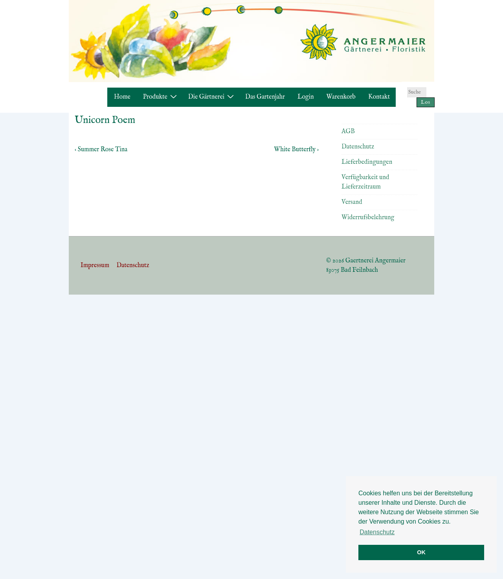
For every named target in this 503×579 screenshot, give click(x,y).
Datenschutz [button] (377, 532)
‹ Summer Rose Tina (101, 150)
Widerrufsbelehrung (367, 218)
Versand (351, 202)
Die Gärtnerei (212, 97)
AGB (348, 132)
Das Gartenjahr (265, 97)
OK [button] (421, 552)
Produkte (161, 97)
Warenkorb (341, 97)
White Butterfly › (296, 150)
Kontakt (379, 97)
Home (122, 97)
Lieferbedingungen (366, 162)
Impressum (95, 265)
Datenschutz (357, 147)
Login (305, 97)
